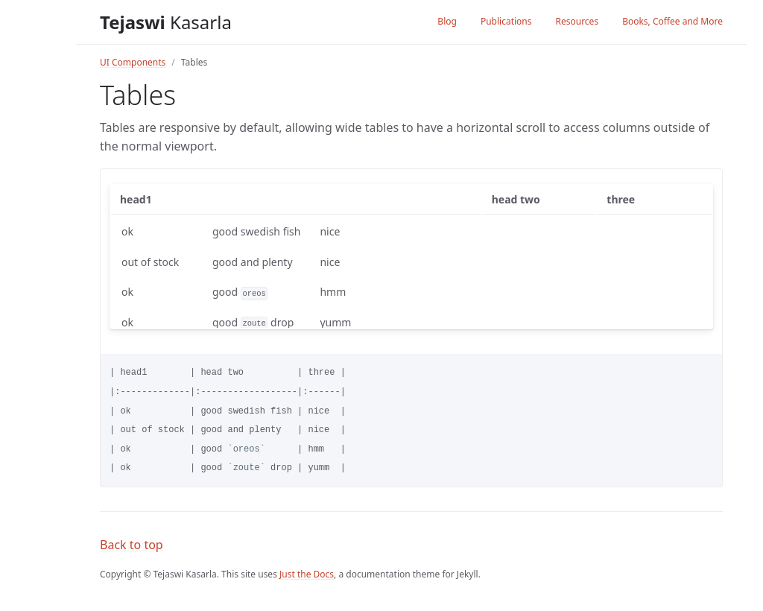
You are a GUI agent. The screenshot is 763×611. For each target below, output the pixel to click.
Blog (447, 21)
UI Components (132, 62)
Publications (506, 21)
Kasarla (166, 22)
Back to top (131, 544)
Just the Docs (306, 574)
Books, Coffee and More (672, 21)
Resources (576, 21)
